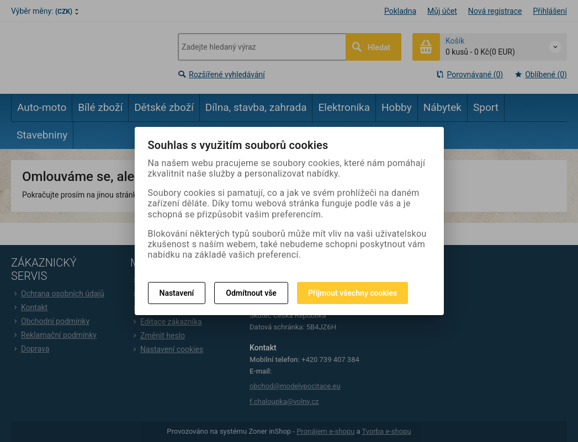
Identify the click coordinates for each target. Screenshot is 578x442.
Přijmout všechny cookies (352, 293)
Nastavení (177, 293)
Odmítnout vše (251, 293)
